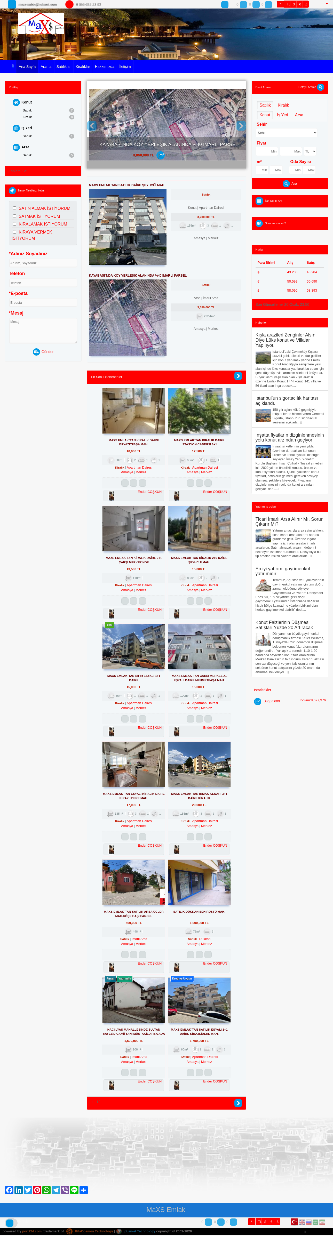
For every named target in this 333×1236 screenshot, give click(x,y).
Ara (290, 183)
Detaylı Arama (311, 87)
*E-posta (18, 293)
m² (259, 161)
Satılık (49, 110)
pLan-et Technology (137, 1232)
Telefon (17, 274)
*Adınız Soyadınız (28, 254)
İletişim (125, 67)
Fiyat (261, 143)
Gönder (43, 352)
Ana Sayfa (27, 67)
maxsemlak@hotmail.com (41, 4)
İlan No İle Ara (274, 200)
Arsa (21, 147)
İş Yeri (22, 128)
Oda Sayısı (300, 161)
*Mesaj (16, 313)
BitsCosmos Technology (91, 1232)
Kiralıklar (83, 67)
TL (288, 4)
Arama (46, 67)
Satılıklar (64, 67)
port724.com (32, 1232)
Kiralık (49, 117)
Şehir (262, 124)
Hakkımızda (104, 67)
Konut (22, 102)
